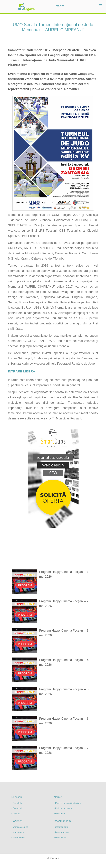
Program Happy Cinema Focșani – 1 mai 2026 (64, 574)
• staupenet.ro (18, 832)
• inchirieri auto (61, 827)
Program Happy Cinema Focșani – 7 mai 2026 (64, 750)
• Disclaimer (60, 813)
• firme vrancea (61, 832)
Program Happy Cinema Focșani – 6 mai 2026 (64, 721)
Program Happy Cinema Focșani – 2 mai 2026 (64, 603)
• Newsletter (17, 803)
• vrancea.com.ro (20, 827)
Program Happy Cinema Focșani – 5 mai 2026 (64, 692)
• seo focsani (60, 837)
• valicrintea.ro (18, 837)
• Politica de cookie (63, 808)
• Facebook (17, 808)
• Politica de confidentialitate (67, 803)
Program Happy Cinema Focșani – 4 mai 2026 (64, 662)
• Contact (16, 813)
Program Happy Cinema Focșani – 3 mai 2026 (64, 633)
